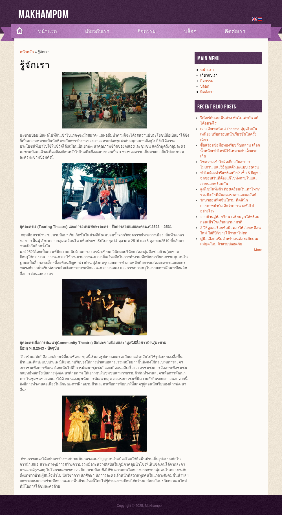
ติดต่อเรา (235, 31)
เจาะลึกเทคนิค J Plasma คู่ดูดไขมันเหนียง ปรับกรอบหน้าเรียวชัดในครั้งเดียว (228, 134)
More (258, 250)
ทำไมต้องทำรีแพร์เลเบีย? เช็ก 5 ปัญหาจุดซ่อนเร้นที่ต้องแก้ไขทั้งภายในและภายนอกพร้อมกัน (230, 178)
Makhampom (43, 14)
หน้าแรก (47, 31)
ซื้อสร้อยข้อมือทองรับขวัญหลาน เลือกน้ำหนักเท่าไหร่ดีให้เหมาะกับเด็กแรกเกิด (230, 150)
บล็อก (190, 31)
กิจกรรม (147, 31)
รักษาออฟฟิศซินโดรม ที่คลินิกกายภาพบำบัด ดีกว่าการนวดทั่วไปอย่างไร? (227, 205)
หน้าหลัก (27, 52)
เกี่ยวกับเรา (97, 31)
